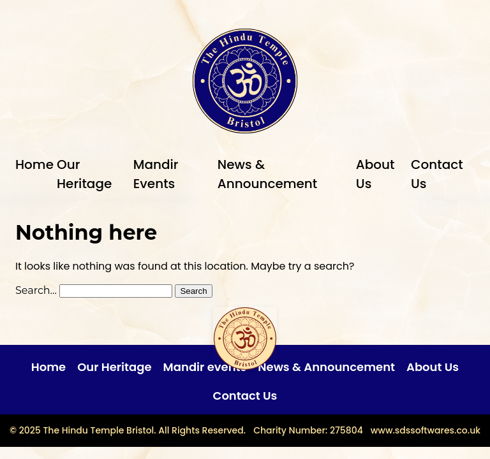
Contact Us (245, 396)
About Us (432, 367)
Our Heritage (114, 367)
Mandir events (205, 367)
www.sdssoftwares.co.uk (425, 430)
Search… (36, 290)
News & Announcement (326, 367)
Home (34, 164)
